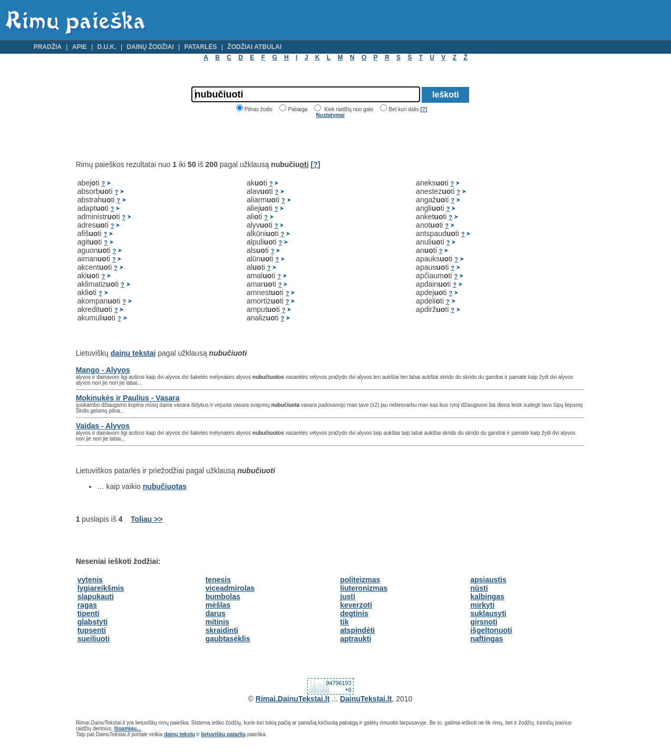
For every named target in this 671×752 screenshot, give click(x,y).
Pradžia (48, 47)
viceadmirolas (230, 588)
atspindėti (357, 630)
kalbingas (487, 596)
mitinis (217, 622)
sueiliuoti (93, 638)
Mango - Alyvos (103, 370)
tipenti (88, 613)
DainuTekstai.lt (366, 699)
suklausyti (488, 613)
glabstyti (92, 622)
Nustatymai (330, 115)
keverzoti (356, 605)
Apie (79, 47)
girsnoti (483, 622)
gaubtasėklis (228, 638)
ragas (87, 605)
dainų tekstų (179, 734)
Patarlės (200, 47)
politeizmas (360, 579)
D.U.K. (107, 47)
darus (216, 613)
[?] (423, 109)
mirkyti (482, 605)
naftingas (486, 638)
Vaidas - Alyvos (103, 426)
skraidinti (222, 630)
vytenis (90, 579)
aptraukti (355, 638)
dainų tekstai (133, 353)
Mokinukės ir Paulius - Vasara (128, 398)
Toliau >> (146, 519)
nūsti (479, 588)
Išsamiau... (127, 728)
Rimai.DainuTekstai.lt (293, 699)
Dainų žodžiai (150, 47)
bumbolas (223, 596)
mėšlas (218, 605)
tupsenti (91, 630)
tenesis (218, 579)
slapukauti (95, 596)
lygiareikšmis (100, 588)
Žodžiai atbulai (254, 47)
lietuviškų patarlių (223, 734)
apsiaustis (488, 579)
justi (347, 596)
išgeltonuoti (491, 630)
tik (344, 622)
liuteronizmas (363, 588)
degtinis (354, 613)
